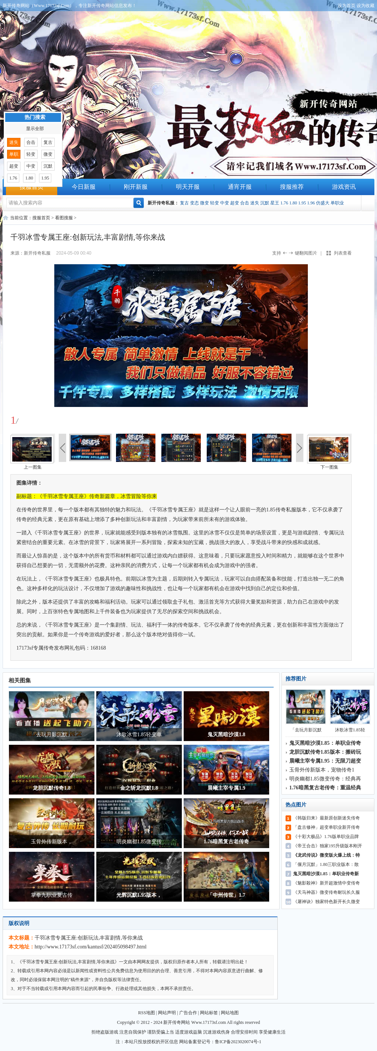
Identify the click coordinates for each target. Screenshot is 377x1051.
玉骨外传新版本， (51, 841)
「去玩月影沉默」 (51, 734)
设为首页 (346, 5)
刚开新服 (136, 187)
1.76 (284, 203)
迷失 (254, 203)
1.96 (311, 203)
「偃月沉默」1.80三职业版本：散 (326, 864)
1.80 (293, 203)
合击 (244, 203)
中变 (224, 203)
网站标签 (209, 1012)
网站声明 (167, 1012)
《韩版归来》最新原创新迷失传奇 (326, 818)
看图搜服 (64, 217)
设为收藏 (365, 5)
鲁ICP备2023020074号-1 (238, 1041)
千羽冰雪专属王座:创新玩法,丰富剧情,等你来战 (89, 938)
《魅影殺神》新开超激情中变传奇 (326, 883)
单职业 (337, 203)
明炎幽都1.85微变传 (139, 841)
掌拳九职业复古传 (51, 895)
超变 (234, 203)
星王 (274, 203)
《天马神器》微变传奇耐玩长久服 (326, 892)
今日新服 (84, 187)
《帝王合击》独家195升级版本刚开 (327, 845)
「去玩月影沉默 (306, 711)
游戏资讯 (344, 187)
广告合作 (188, 1012)
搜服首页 (32, 187)
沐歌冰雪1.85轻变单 (139, 734)
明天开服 (188, 187)
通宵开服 (240, 187)
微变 (204, 203)
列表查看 (343, 253)
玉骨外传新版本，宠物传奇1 (321, 770)
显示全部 (35, 128)
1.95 (302, 203)
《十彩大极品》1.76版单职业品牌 (326, 836)
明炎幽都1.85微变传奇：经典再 (325, 779)
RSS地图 (146, 1012)
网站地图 (230, 1012)
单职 (13, 154)
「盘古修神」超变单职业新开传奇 (326, 827)
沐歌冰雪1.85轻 (350, 711)
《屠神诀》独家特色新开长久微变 (326, 901)
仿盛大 (322, 203)
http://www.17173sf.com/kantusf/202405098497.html (90, 947)
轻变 (214, 203)
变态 (194, 203)
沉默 (264, 203)
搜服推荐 (292, 187)
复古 (184, 203)
